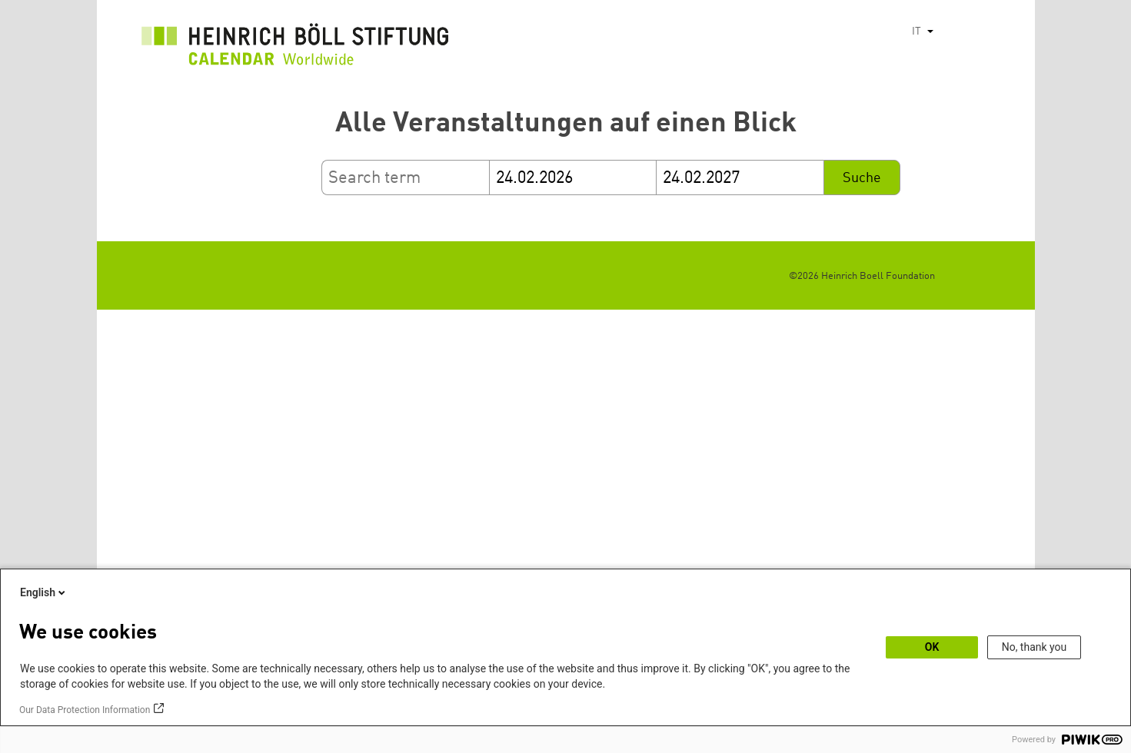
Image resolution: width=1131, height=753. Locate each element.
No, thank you (1034, 647)
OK (932, 647)
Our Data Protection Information (84, 710)
